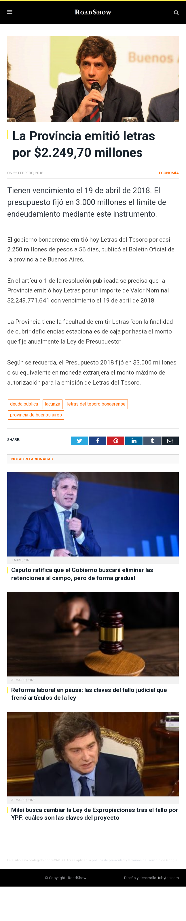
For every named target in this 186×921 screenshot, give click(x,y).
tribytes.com (168, 878)
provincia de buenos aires (36, 415)
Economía (169, 173)
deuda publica (24, 404)
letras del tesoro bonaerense (96, 404)
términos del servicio (144, 860)
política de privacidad (108, 860)
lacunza (52, 404)
